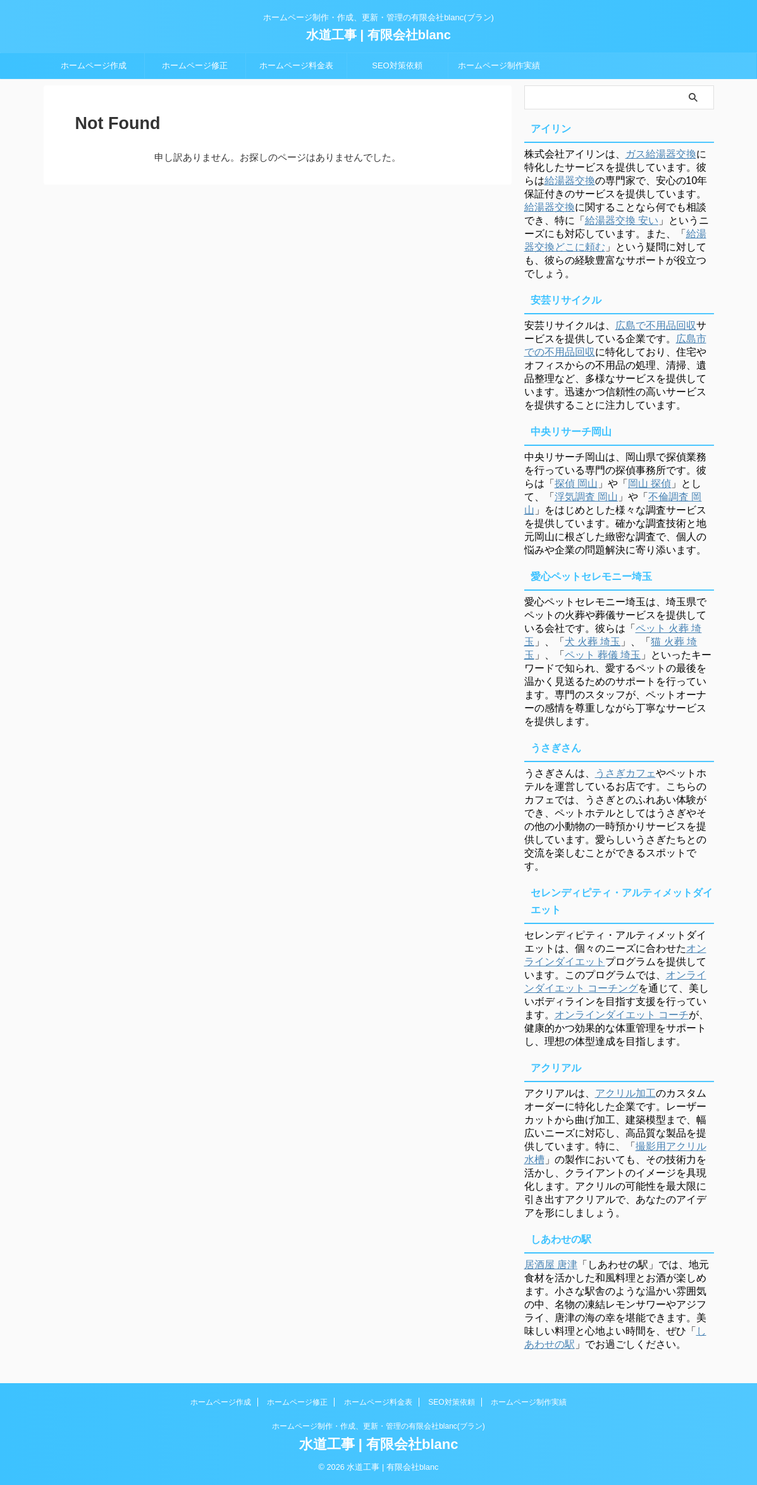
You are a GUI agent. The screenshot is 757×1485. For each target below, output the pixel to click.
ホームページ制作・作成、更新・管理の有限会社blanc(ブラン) (378, 1426)
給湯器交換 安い (621, 220)
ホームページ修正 (195, 65)
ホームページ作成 (93, 65)
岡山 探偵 (649, 483)
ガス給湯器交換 (660, 154)
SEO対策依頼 (397, 65)
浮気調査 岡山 (586, 496)
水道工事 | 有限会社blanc (378, 35)
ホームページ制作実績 (499, 65)
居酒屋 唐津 (550, 1264)
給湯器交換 (570, 180)
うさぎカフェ (625, 773)
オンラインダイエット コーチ (622, 1014)
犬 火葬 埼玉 (593, 641)
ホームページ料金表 (296, 65)
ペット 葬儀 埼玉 (603, 655)
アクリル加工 (625, 1093)
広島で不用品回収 (655, 325)
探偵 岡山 (576, 483)
